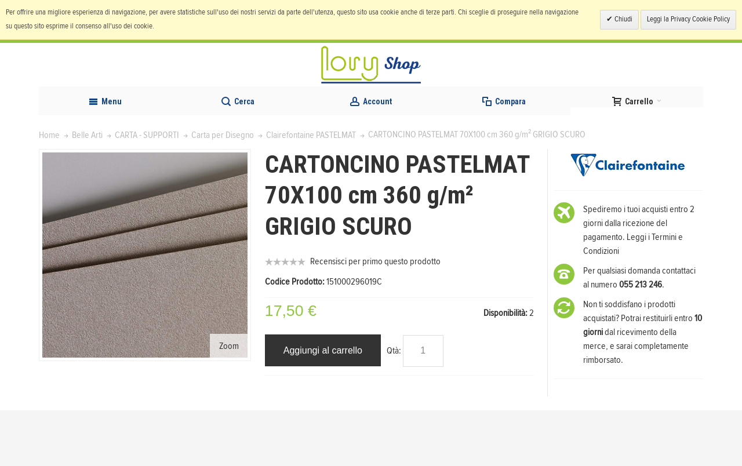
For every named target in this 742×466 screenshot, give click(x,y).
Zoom (229, 401)
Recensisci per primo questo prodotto (375, 317)
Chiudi (622, 19)
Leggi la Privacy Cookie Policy (688, 19)
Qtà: (394, 405)
